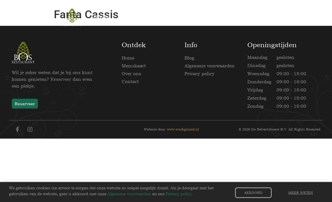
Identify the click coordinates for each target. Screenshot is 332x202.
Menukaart (134, 65)
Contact (130, 81)
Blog (189, 58)
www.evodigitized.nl (183, 129)
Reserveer (60, 79)
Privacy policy (200, 73)
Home (128, 58)
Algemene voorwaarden (210, 65)
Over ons (131, 73)
